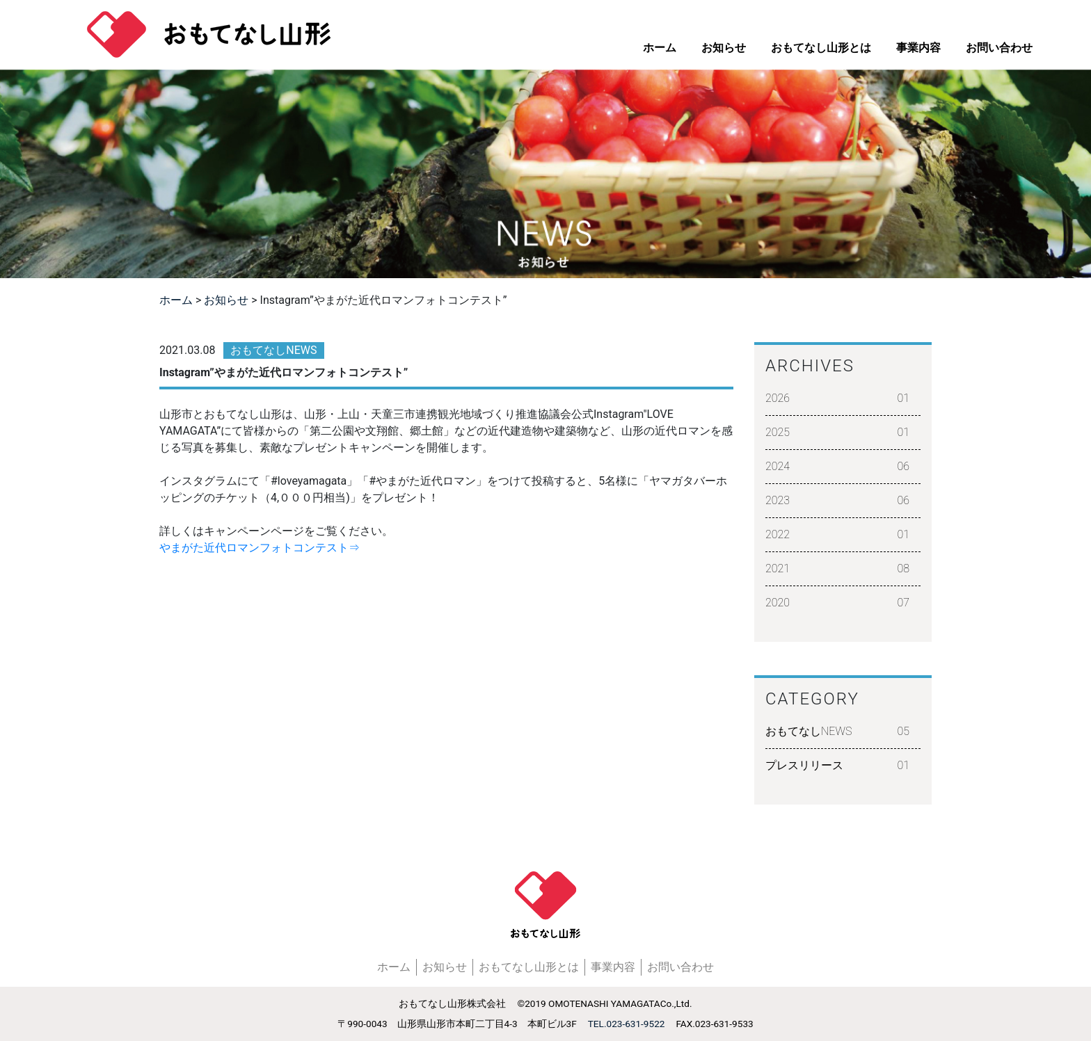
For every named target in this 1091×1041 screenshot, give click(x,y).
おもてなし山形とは (821, 47)
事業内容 (918, 47)
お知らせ (723, 47)
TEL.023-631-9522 (626, 1023)
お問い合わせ (999, 47)
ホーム (659, 47)
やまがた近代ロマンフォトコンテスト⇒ (259, 547)
